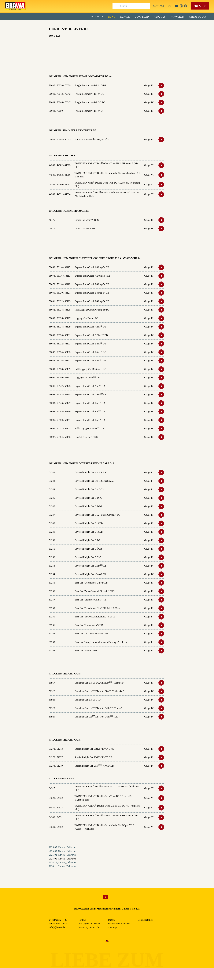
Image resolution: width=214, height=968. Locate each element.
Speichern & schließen (107, 47)
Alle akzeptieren (107, 38)
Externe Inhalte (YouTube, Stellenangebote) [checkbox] (94, 31)
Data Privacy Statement (131, 68)
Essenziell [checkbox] (81, 24)
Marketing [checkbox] (94, 24)
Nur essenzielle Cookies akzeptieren (107, 55)
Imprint (118, 68)
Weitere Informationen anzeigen (107, 62)
